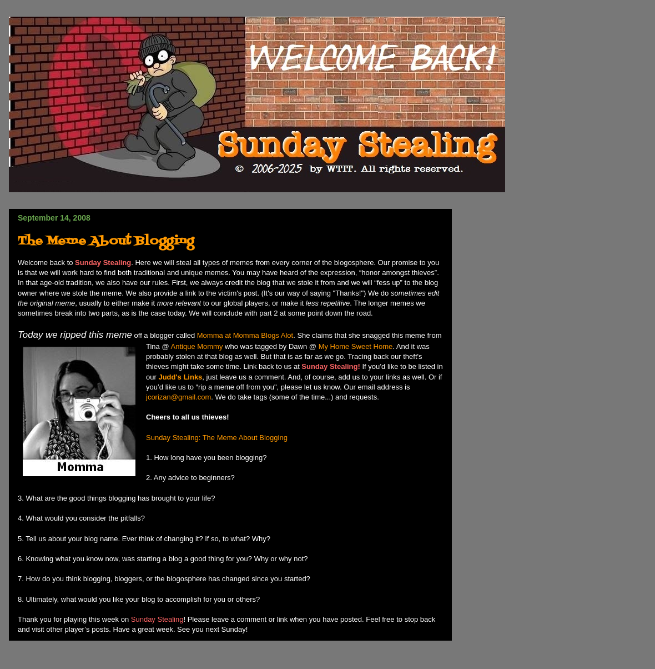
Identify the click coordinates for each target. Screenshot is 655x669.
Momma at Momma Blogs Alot (245, 335)
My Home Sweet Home (356, 346)
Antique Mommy (197, 346)
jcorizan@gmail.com (178, 397)
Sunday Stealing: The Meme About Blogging (217, 437)
